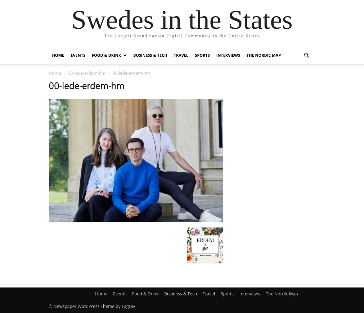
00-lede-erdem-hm (86, 73)
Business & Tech (150, 55)
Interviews (228, 55)
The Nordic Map (264, 55)
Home (58, 55)
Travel (181, 55)
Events (78, 55)
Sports (202, 55)
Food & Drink (106, 55)
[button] (306, 55)
